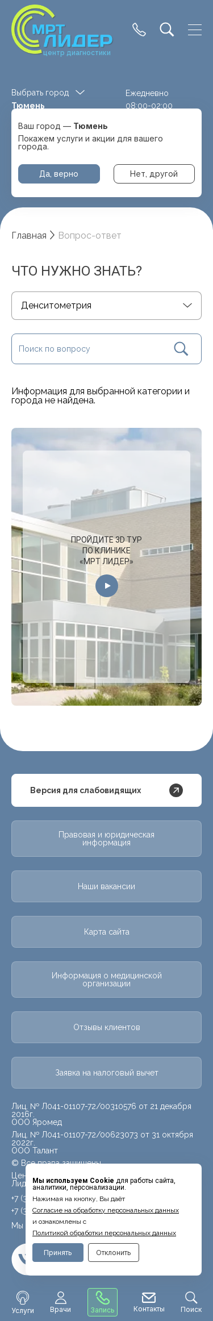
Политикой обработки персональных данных (104, 1233)
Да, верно (58, 173)
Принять (58, 1252)
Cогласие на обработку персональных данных (105, 1210)
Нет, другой (154, 173)
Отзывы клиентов (106, 1027)
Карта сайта (107, 931)
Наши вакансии (106, 886)
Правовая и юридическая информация (106, 838)
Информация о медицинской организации (107, 979)
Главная (29, 235)
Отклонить (113, 1252)
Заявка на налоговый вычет (106, 1072)
